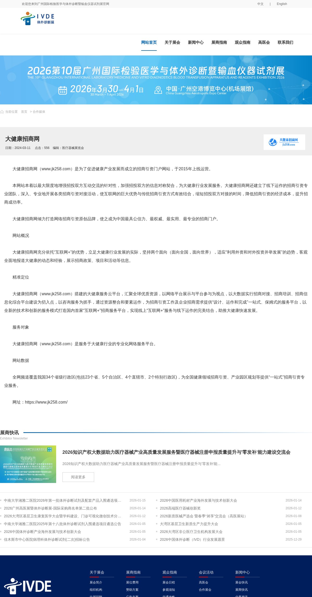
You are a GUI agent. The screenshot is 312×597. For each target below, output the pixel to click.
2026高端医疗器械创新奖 (180, 508)
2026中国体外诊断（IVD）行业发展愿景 (192, 539)
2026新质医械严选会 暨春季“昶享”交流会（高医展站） (204, 516)
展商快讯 (241, 590)
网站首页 (149, 42)
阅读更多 (78, 477)
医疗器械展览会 (73, 148)
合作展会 (205, 590)
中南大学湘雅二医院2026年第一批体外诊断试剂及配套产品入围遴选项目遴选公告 (64, 500)
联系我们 (285, 42)
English (282, 4)
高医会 (264, 42)
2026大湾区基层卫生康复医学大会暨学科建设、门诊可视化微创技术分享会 (64, 516)
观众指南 (242, 42)
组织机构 (96, 590)
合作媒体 (39, 112)
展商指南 (219, 42)
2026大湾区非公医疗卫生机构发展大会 (191, 532)
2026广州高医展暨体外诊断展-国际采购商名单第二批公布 (50, 508)
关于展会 (172, 42)
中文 (260, 4)
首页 (24, 112)
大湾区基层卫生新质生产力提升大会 (189, 524)
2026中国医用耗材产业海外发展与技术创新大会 (198, 500)
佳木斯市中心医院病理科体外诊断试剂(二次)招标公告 (47, 539)
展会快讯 (241, 582)
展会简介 (96, 582)
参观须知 (168, 590)
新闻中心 (196, 42)
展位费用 (132, 582)
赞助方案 (132, 590)
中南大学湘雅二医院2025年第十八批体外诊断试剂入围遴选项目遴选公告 (62, 524)
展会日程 (168, 582)
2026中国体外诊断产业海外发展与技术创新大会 (42, 532)
